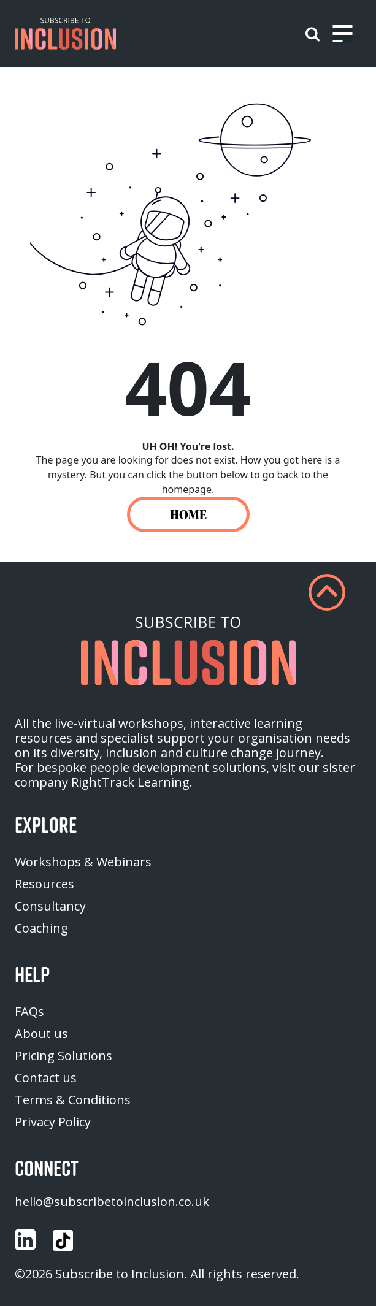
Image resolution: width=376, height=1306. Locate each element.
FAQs (29, 1011)
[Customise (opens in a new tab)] (25, 1240)
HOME (188, 514)
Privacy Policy (53, 1121)
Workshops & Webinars (83, 861)
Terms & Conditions (73, 1099)
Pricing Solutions (63, 1055)
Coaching (41, 928)
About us (41, 1033)
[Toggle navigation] (342, 34)
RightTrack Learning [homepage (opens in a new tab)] (130, 782)
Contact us (46, 1077)
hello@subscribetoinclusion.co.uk (112, 1201)
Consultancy (50, 906)
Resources (44, 884)
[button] (65, 34)
